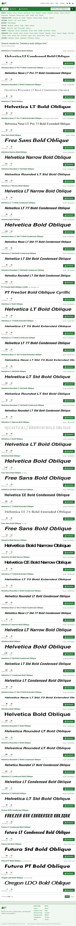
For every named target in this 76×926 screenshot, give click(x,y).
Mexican (29, 18)
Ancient (26, 33)
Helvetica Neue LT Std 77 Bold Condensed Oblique (22, 236)
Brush (31, 30)
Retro (27, 15)
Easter (17, 38)
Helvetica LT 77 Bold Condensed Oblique (18, 203)
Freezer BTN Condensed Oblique (15, 810)
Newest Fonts (38, 913)
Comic (15, 13)
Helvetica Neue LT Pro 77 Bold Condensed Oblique (22, 68)
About (52, 3)
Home (35, 908)
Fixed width (21, 28)
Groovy (20, 13)
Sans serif (10, 28)
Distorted (50, 13)
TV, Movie (24, 35)
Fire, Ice (67, 13)
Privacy (47, 917)
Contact (62, 3)
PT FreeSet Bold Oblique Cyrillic (14, 287)
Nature (4, 35)
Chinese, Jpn (17, 18)
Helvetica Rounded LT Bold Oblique (16, 726)
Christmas (31, 38)
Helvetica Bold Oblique (10, 220)
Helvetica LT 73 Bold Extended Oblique (17, 321)
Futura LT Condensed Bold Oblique (16, 827)
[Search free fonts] (60, 8)
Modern (16, 25)
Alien (10, 33)
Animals (15, 33)
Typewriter (12, 15)
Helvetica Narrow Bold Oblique (14, 152)
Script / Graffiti (70, 135)
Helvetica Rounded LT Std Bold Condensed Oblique (22, 270)
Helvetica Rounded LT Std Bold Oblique (17, 169)
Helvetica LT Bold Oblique (12, 101)
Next (72, 896)
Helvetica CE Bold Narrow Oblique (15, 557)
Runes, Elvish (34, 33)
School (17, 30)
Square (10, 20)
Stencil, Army (20, 15)
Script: (3, 30)
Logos (30, 35)
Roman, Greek (37, 18)
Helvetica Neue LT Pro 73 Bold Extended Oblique (21, 118)
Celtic (22, 25)
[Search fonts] (72, 8)
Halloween (23, 38)
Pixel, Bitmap (12, 23)
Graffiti (40, 30)
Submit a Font (44, 3)
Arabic (24, 18)
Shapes (64, 33)
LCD (15, 20)
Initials (32, 15)
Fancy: (3, 13)
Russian (45, 18)
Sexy (34, 35)
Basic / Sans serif (69, 844)
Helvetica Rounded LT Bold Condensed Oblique (21, 85)
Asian (21, 33)
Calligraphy (10, 30)
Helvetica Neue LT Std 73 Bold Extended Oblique (21, 355)
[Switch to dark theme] (70, 3)
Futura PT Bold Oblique (11, 861)
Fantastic (48, 33)
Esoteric (41, 33)
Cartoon (9, 13)
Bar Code (71, 33)
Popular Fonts (38, 915)
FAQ (56, 3)
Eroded (44, 13)
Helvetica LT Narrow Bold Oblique (15, 186)
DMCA (47, 915)
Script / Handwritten (69, 51)
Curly (33, 13)
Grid (36, 15)
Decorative (4, 15)
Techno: (4, 20)
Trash (35, 30)
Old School (27, 13)
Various (41, 15)
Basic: (3, 28)
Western (38, 13)
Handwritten (24, 30)
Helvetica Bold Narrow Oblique (14, 540)
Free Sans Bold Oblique (11, 135)
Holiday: (4, 38)
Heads (14, 35)
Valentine (11, 38)
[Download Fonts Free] (4, 3)
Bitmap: (4, 23)
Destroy (56, 13)
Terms (46, 919)
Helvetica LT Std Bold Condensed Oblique (18, 253)
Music (48, 35)
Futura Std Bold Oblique (11, 844)
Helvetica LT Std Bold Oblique (13, 371)
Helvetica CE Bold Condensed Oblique (17, 490)
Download (69, 63)
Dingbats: (5, 33)
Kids (18, 35)
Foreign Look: (6, 18)
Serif (15, 28)
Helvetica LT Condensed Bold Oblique (17, 51)
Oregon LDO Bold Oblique (12, 878)
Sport (9, 35)
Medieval (10, 25)
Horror (62, 13)
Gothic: (4, 25)
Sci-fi (19, 20)
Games (59, 33)
